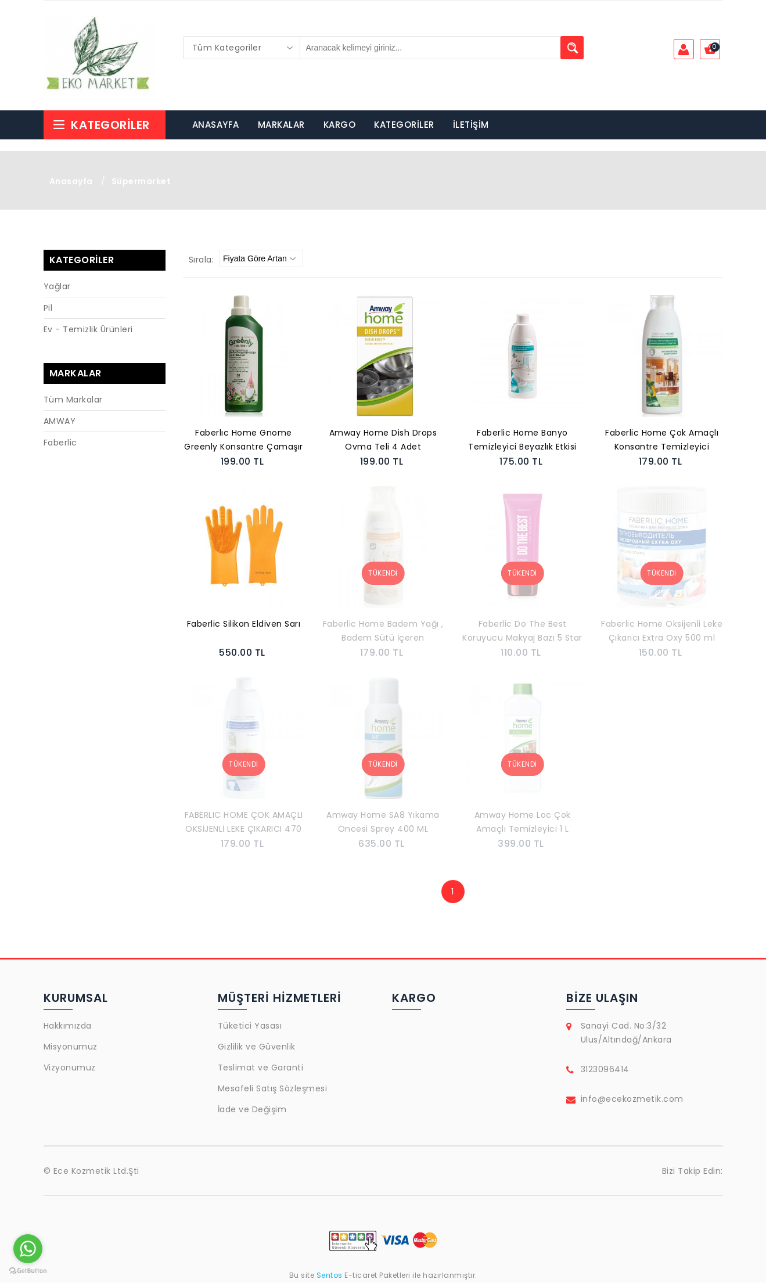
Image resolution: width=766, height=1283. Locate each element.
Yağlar (57, 287)
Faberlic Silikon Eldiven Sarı (244, 624)
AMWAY (60, 421)
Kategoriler (101, 125)
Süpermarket (141, 182)
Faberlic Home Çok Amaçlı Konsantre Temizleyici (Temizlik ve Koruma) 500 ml (661, 441)
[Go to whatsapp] (27, 1248)
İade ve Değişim (252, 1110)
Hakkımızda (68, 1026)
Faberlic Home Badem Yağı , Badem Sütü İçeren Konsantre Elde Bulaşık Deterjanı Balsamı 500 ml (383, 632)
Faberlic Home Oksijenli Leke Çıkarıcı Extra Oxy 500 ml (661, 631)
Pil (48, 308)
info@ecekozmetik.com (632, 1099)
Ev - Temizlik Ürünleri (88, 330)
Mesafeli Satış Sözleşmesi (273, 1089)
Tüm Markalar (73, 400)
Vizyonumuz (70, 1068)
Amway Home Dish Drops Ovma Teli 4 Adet (383, 440)
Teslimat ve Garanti (261, 1068)
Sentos (329, 1276)
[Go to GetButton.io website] (27, 1271)
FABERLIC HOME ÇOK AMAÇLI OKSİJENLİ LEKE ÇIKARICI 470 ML (244, 824)
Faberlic (60, 443)
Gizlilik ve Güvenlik (257, 1047)
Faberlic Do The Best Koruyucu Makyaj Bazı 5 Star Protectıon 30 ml (522, 632)
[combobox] (242, 48)
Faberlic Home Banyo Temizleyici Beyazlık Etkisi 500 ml (522, 441)
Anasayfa (71, 182)
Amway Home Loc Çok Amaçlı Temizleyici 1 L (522, 822)
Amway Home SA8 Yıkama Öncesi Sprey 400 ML (383, 822)
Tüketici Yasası (250, 1026)
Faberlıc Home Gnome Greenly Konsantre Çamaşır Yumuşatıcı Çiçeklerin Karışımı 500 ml (243, 441)
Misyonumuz (71, 1047)
